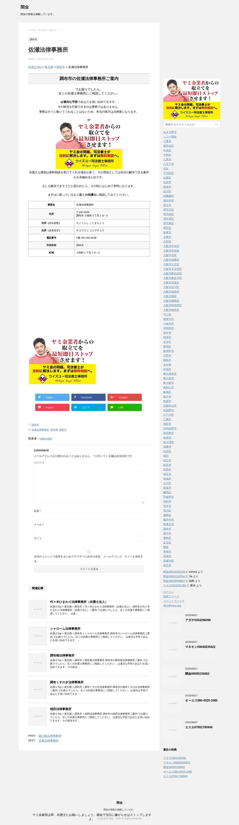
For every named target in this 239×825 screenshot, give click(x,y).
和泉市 (167, 186)
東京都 (49, 67)
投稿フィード (171, 596)
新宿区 (167, 346)
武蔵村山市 (170, 405)
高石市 (167, 565)
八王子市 (168, 163)
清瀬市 (167, 446)
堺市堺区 (168, 218)
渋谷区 (167, 451)
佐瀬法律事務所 (40, 429)
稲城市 (167, 478)
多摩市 (167, 232)
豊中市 (167, 533)
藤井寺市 (168, 519)
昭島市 (167, 360)
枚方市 (167, 396)
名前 (37, 510)
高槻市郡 (168, 560)
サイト (38, 538)
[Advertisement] (57, 312)
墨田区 (167, 227)
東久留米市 (170, 373)
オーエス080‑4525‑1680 (201, 700)
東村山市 (168, 387)
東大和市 (168, 378)
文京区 (167, 341)
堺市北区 (168, 209)
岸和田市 (168, 328)
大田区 (167, 241)
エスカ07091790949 (198, 727)
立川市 (167, 483)
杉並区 (167, 369)
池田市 (167, 423)
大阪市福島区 (171, 291)
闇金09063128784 (174, 576)
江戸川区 (168, 414)
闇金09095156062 (197, 673)
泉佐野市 (168, 433)
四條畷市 (168, 195)
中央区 (167, 150)
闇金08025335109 (174, 571)
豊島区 (167, 537)
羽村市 (167, 501)
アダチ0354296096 (198, 620)
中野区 (167, 154)
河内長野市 (170, 428)
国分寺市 (168, 200)
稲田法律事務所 (60, 709)
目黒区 (167, 469)
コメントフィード (174, 601)
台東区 (167, 177)
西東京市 (168, 524)
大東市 (167, 236)
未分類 (167, 364)
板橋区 (167, 391)
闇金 (25, 7)
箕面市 (167, 487)
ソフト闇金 (170, 136)
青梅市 (167, 551)
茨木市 (167, 506)
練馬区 (167, 492)
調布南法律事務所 (62, 655)
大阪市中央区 (171, 246)
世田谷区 (168, 145)
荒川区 (167, 510)
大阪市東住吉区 (172, 273)
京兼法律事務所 (49, 740)
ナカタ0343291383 (174, 585)
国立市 (167, 205)
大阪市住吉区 (171, 250)
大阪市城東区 (171, 259)
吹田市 (167, 182)
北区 (166, 168)
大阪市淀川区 (171, 287)
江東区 (167, 419)
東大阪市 (168, 382)
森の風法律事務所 (50, 735)
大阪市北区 (170, 255)
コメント (39, 462)
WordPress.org (172, 605)
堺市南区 (168, 214)
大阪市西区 (170, 296)
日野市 (167, 355)
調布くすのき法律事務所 (67, 682)
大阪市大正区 (171, 264)
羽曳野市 (168, 496)
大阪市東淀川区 (172, 277)
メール (39, 524)
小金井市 (168, 323)
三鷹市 (167, 141)
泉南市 (167, 437)
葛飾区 (167, 515)
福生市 (167, 474)
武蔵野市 (168, 410)
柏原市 (167, 401)
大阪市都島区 (171, 300)
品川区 (167, 191)
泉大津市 (168, 442)
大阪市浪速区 (171, 282)
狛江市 (167, 460)
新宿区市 (168, 350)
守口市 (167, 314)
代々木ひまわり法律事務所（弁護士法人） (79, 601)
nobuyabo (46, 438)
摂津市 (167, 337)
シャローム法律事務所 (65, 628)
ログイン (168, 591)
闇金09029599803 (174, 580)
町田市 (167, 464)
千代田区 (168, 173)
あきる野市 (170, 132)
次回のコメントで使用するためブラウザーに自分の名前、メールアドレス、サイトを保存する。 (88, 559)
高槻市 (167, 556)
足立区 (167, 542)
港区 (166, 455)
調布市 (60, 67)
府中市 (167, 332)
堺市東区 (168, 223)
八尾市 (167, 159)
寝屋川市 (168, 319)
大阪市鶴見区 (171, 309)
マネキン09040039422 (200, 646)
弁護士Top (34, 67)
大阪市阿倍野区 (172, 305)
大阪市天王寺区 (172, 268)
